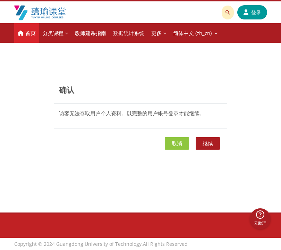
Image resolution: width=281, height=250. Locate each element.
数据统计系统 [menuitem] (128, 33)
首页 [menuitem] (30, 33)
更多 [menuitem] (156, 33)
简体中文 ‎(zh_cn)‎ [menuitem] (192, 33)
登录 (252, 12)
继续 (208, 143)
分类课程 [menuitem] (53, 33)
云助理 (260, 218)
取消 (177, 143)
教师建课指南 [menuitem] (90, 33)
